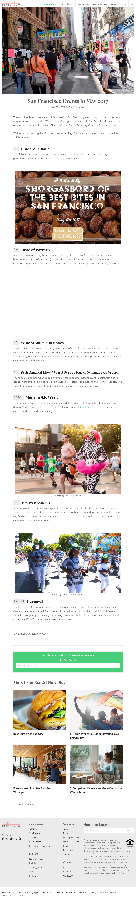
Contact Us (68, 876)
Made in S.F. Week (42, 397)
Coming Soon (83, 4)
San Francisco (35, 833)
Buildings (33, 863)
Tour (61, 4)
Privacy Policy (8, 892)
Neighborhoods (36, 859)
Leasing (100, 4)
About (123, 4)
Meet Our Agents (69, 841)
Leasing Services (69, 837)
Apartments (50, 4)
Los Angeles (35, 841)
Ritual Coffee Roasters (92, 407)
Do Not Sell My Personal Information (59, 892)
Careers (66, 854)
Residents (67, 871)
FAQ (65, 867)
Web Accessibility (87, 892)
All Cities (33, 829)
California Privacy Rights (28, 892)
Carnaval (35, 601)
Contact (114, 4)
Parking (70, 4)
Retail (65, 846)
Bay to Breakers (36, 503)
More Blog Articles (25, 805)
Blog (65, 833)
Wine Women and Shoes (42, 343)
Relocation (68, 850)
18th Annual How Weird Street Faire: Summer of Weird (70, 372)
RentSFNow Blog (77, 107)
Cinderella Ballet (36, 149)
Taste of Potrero (35, 250)
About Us (67, 829)
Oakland (33, 837)
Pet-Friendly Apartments (40, 846)
